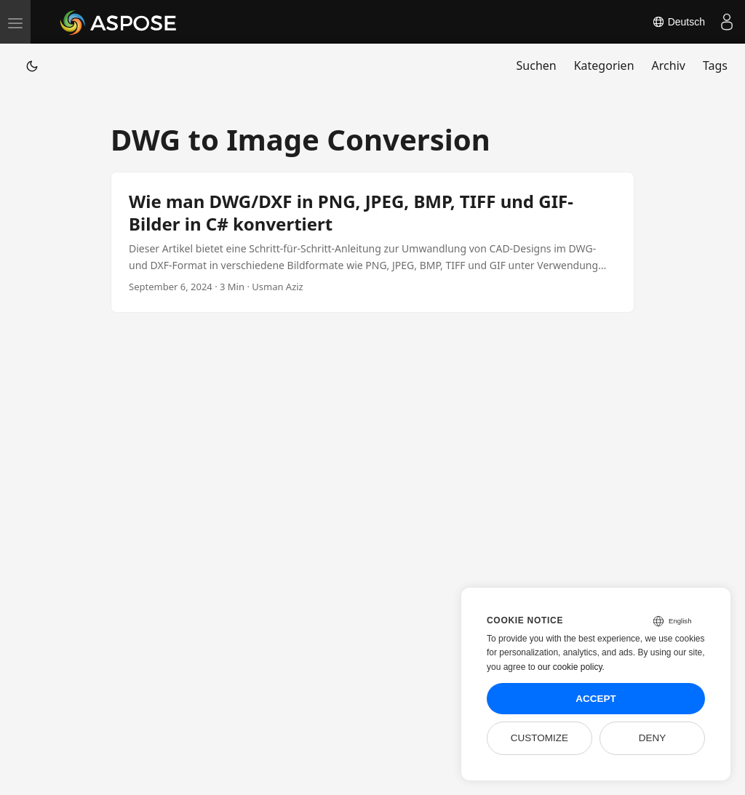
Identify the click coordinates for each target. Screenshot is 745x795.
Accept (595, 698)
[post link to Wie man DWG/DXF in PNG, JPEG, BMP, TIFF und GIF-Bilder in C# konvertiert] (372, 242)
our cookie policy (570, 667)
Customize (539, 737)
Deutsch (678, 21)
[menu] (15, 22)
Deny (652, 737)
